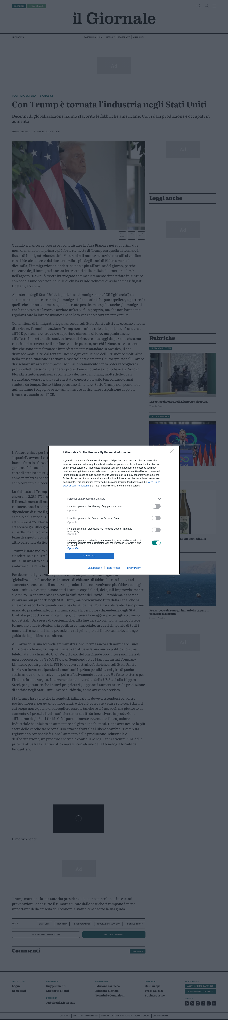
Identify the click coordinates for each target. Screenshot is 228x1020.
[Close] (173, 452)
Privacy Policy (133, 567)
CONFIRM (89, 555)
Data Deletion (94, 567)
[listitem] (114, 499)
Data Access (113, 567)
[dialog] (114, 510)
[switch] (156, 506)
